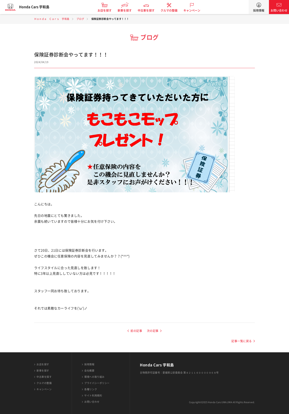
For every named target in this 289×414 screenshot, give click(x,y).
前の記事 (136, 330)
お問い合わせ (279, 10)
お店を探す (108, 10)
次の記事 (153, 330)
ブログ (80, 19)
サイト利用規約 (93, 395)
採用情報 (258, 10)
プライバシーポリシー (97, 383)
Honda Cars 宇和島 (37, 7)
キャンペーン (194, 10)
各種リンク (90, 389)
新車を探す (128, 10)
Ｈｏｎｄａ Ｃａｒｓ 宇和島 (51, 19)
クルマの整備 (172, 10)
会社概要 (89, 370)
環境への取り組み (94, 377)
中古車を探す (149, 10)
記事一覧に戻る (241, 341)
